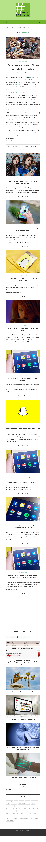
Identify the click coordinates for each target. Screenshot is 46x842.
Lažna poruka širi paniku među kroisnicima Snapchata (23, 280)
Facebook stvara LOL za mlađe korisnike (23, 67)
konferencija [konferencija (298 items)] (20, 813)
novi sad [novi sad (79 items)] (23, 816)
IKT (23, 226)
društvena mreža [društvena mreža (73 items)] (15, 808)
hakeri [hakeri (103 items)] (25, 811)
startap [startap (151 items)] (27, 821)
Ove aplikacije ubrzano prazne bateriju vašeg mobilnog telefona (23, 230)
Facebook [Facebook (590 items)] (8, 811)
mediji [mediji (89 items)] (33, 813)
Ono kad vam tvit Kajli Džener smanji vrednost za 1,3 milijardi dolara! (23, 429)
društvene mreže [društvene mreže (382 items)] (25, 808)
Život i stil (23, 178)
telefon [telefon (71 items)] (8, 824)
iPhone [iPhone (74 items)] (14, 813)
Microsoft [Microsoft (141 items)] (9, 816)
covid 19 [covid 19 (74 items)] (8, 808)
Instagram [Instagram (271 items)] (31, 811)
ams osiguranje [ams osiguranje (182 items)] (10, 803)
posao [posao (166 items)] (27, 818)
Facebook (8, 791)
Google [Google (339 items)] (19, 811)
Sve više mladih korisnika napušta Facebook (23, 479)
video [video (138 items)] (8, 826)
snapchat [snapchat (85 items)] (16, 821)
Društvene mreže (23, 61)
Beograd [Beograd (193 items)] (13, 805)
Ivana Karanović (26, 73)
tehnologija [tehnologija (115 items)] (33, 821)
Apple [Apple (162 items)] (8, 805)
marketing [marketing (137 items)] (27, 813)
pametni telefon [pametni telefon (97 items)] (20, 818)
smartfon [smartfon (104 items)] (33, 818)
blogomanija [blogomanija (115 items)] (19, 805)
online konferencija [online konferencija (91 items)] (10, 818)
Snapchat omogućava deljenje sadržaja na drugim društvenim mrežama (23, 529)
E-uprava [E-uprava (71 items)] (33, 808)
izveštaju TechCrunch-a (14, 93)
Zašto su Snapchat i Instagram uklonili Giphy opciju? (23, 379)
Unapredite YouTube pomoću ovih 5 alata (23, 721)
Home (7, 27)
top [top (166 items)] (13, 824)
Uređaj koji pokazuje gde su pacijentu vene (23, 779)
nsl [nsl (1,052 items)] (28, 816)
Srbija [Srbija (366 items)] (22, 821)
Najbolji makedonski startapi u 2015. (23, 694)
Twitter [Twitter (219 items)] (22, 824)
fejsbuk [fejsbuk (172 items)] (14, 811)
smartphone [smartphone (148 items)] (9, 821)
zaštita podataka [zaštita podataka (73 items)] (20, 826)
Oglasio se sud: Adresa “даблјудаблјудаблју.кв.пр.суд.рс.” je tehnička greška (23, 664)
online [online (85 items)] (33, 816)
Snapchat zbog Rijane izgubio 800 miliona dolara (23, 329)
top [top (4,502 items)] (17, 824)
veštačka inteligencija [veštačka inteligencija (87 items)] (30, 824)
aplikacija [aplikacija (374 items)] (23, 803)
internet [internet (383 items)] (8, 813)
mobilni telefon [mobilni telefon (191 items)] (16, 816)
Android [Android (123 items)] (16, 803)
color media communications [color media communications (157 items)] (30, 805)
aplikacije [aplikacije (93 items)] (29, 803)
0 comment (24, 147)
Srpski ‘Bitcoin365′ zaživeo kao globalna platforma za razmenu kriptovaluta (23, 750)
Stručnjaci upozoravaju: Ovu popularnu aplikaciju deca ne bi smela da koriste (23, 578)
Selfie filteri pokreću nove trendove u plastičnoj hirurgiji (23, 182)
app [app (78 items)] (34, 803)
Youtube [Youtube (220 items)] (13, 826)
